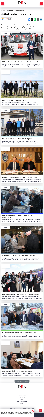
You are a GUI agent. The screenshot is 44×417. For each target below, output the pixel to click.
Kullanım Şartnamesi (22, 401)
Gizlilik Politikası (22, 393)
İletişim (22, 403)
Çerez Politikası (22, 395)
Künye (22, 399)
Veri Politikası (22, 397)
